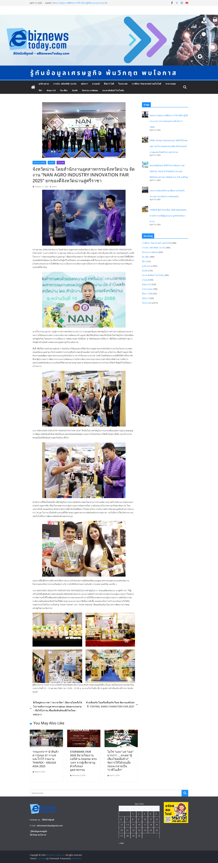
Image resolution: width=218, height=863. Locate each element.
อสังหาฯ (84, 83)
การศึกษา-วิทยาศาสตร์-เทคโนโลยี (146, 83)
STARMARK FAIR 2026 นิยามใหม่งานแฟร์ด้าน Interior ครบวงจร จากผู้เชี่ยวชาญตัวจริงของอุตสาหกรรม (83, 761)
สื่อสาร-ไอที (109, 83)
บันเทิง (75, 90)
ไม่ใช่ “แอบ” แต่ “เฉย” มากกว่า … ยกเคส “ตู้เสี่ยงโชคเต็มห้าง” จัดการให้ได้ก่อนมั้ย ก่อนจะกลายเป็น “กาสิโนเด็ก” (120, 761)
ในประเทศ (122, 83)
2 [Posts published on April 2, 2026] (138, 814)
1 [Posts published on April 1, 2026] (132, 814)
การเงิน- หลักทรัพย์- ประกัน (64, 83)
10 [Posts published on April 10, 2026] (145, 819)
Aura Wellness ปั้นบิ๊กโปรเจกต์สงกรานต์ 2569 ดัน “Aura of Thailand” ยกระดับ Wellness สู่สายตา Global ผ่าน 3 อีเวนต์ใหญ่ (169, 171)
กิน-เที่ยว (64, 90)
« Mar (121, 843)
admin (54, 186)
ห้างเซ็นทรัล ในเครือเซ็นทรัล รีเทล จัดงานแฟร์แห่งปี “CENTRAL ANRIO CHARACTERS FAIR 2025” (112, 704)
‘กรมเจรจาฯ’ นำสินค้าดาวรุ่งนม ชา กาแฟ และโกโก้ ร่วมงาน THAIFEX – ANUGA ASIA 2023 (46, 759)
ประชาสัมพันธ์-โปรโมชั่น (113, 90)
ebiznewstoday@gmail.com (50, 825)
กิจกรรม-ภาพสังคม (90, 90)
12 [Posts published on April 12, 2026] (157, 819)
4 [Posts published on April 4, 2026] (150, 814)
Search (185, 793)
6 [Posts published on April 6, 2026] (121, 819)
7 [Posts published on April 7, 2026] (126, 819)
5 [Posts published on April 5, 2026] (156, 814)
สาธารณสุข (170, 83)
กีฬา (40, 90)
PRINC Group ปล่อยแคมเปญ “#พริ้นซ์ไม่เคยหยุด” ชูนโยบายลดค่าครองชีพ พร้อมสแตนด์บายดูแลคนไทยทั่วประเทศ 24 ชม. (168, 146)
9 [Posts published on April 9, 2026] (138, 819)
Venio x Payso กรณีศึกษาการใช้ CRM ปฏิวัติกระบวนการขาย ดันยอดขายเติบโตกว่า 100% (169, 121)
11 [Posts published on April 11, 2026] (151, 819)
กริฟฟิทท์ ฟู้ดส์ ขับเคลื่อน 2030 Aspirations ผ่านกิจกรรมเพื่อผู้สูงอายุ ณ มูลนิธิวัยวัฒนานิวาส (168, 215)
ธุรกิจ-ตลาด (44, 83)
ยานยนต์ (96, 83)
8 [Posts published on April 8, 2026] (132, 819)
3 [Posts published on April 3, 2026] (144, 814)
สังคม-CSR (51, 90)
